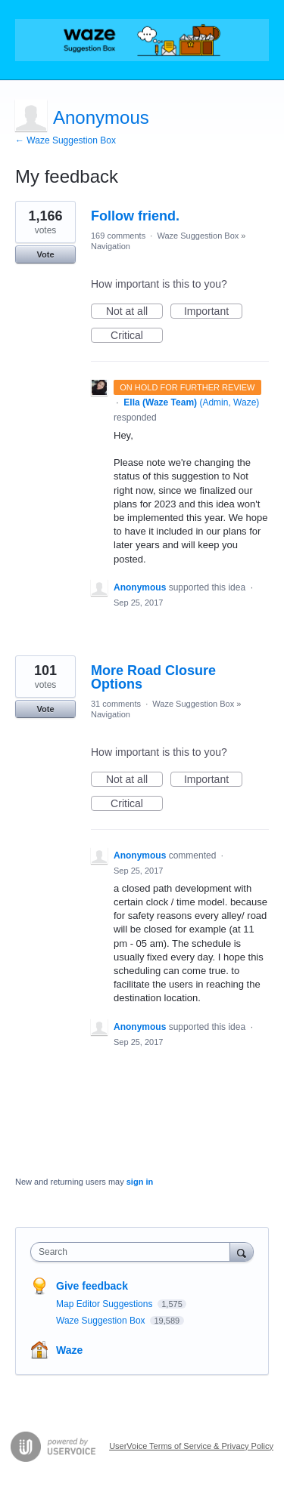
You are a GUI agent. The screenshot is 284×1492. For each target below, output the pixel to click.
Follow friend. (135, 215)
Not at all (134, 312)
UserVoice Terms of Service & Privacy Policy (191, 1445)
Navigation (110, 246)
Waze (69, 1350)
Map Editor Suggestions (105, 1304)
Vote (45, 254)
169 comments (118, 235)
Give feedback (92, 1286)
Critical (137, 336)
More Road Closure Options (153, 677)
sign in (139, 1181)
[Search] (241, 1251)
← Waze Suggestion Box (65, 140)
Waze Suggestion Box (198, 235)
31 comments (116, 703)
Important (213, 312)
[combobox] (133, 1252)
